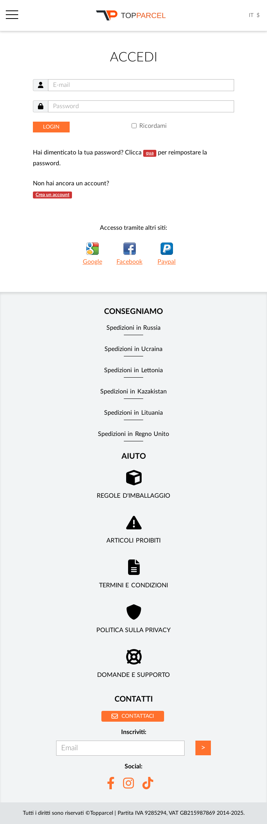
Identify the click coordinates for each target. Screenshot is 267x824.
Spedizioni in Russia (133, 328)
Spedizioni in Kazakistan (133, 391)
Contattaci (132, 716)
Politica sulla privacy (133, 630)
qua (150, 153)
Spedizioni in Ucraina (133, 349)
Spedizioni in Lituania (133, 413)
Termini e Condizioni (133, 585)
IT (251, 15)
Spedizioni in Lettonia (133, 370)
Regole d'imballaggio (133, 496)
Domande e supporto (133, 675)
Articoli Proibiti (133, 540)
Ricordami (153, 126)
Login (51, 127)
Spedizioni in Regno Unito (133, 434)
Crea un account (52, 194)
